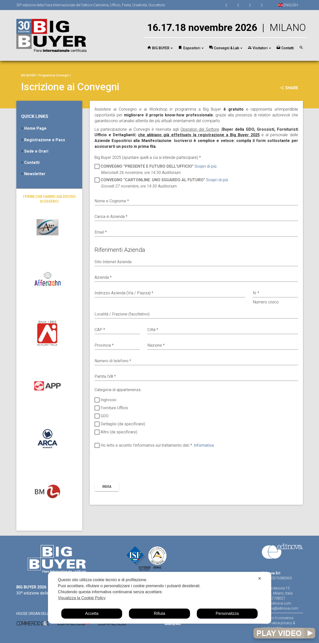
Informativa (204, 445)
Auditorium (155, 169)
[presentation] (133, 465)
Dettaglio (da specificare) (120, 424)
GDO (102, 417)
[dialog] (159, 598)
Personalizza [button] (227, 613)
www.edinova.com (276, 603)
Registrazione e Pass (44, 139)
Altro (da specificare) (116, 432)
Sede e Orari (36, 151)
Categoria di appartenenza (118, 389)
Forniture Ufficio (111, 408)
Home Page (35, 128)
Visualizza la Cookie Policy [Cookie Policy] (82, 598)
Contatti (31, 162)
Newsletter (34, 173)
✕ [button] (259, 578)
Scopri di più (205, 166)
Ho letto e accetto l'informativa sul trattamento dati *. (154, 446)
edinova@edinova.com (279, 608)
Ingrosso (105, 400)
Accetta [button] (91, 613)
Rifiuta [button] (159, 613)
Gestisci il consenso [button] (277, 618)
